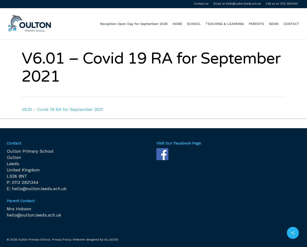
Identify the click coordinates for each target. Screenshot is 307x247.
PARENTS (256, 23)
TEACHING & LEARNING (225, 23)
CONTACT (291, 23)
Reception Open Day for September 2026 (134, 23)
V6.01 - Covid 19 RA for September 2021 (62, 109)
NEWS (274, 23)
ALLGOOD (111, 239)
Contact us (201, 3)
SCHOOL (194, 23)
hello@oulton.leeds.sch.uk (39, 188)
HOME (177, 23)
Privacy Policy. (62, 239)
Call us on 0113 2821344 (282, 3)
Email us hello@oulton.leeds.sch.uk (237, 3)
